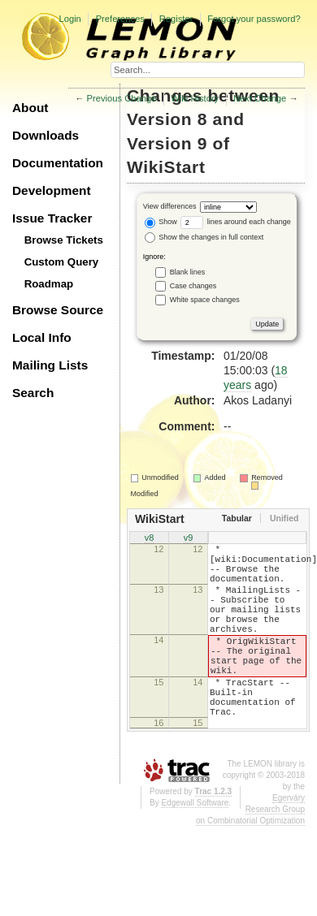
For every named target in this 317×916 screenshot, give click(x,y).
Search (33, 393)
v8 (149, 538)
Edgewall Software (194, 846)
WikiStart (166, 167)
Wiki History (195, 98)
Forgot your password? (253, 19)
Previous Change (122, 98)
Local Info (42, 337)
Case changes (193, 286)
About (30, 107)
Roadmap (49, 284)
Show (161, 222)
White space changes (205, 300)
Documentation (57, 163)
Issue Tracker (52, 218)
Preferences (120, 19)
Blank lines (188, 272)
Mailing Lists (50, 365)
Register (176, 19)
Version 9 (167, 143)
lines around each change (235, 222)
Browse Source (57, 310)
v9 (188, 538)
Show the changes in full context (204, 237)
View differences (170, 206)
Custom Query (61, 262)
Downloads (45, 135)
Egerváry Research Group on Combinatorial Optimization (250, 853)
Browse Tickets (63, 240)
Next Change (259, 98)
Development (51, 190)
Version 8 (167, 119)
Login (69, 19)
